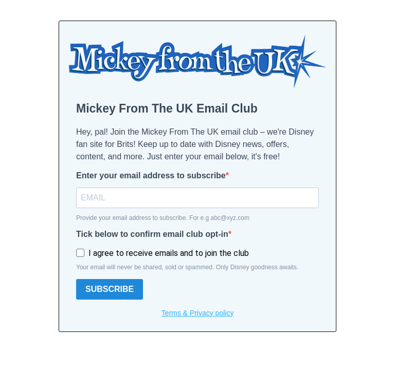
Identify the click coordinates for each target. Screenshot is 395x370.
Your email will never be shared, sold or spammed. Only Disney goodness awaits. (187, 267)
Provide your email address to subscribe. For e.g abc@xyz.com (162, 217)
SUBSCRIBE (109, 289)
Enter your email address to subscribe (151, 175)
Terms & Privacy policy (197, 313)
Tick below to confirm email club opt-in (152, 234)
